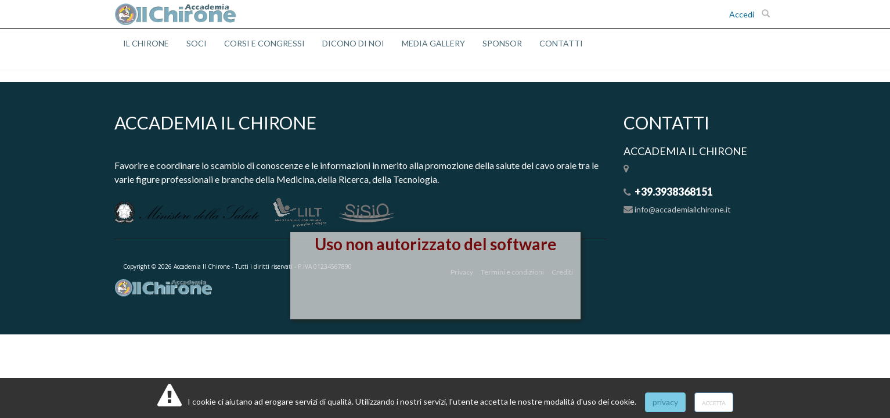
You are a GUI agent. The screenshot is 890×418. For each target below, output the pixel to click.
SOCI (196, 43)
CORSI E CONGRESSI (264, 43)
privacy (665, 402)
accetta (714, 402)
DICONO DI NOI (353, 43)
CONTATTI (561, 43)
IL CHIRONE (146, 43)
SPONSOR (502, 43)
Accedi (741, 14)
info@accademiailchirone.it (683, 209)
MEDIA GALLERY (433, 43)
